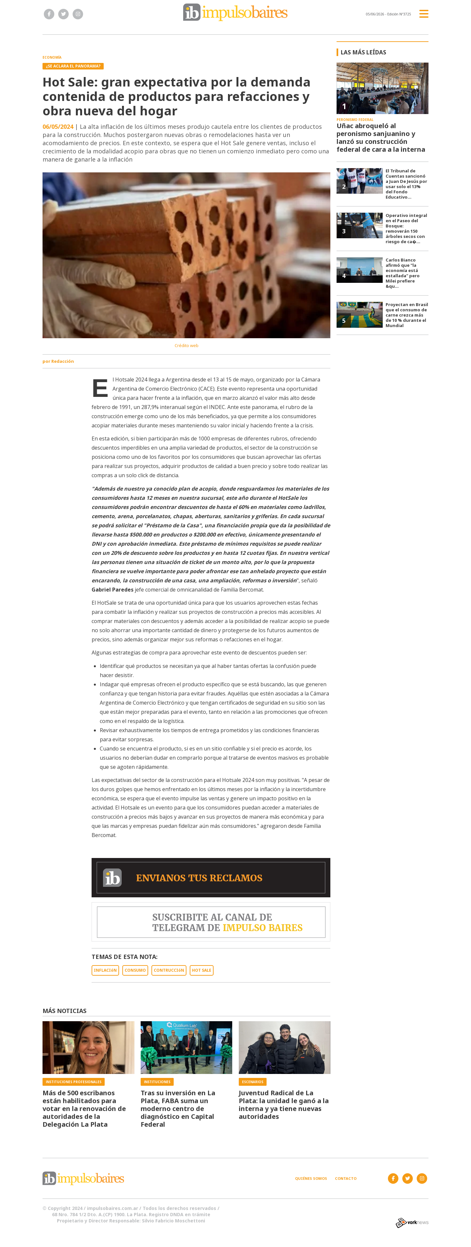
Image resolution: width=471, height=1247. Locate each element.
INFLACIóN (105, 970)
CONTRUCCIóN (169, 970)
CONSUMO (135, 970)
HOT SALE (201, 970)
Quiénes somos (311, 1178)
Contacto (346, 1178)
